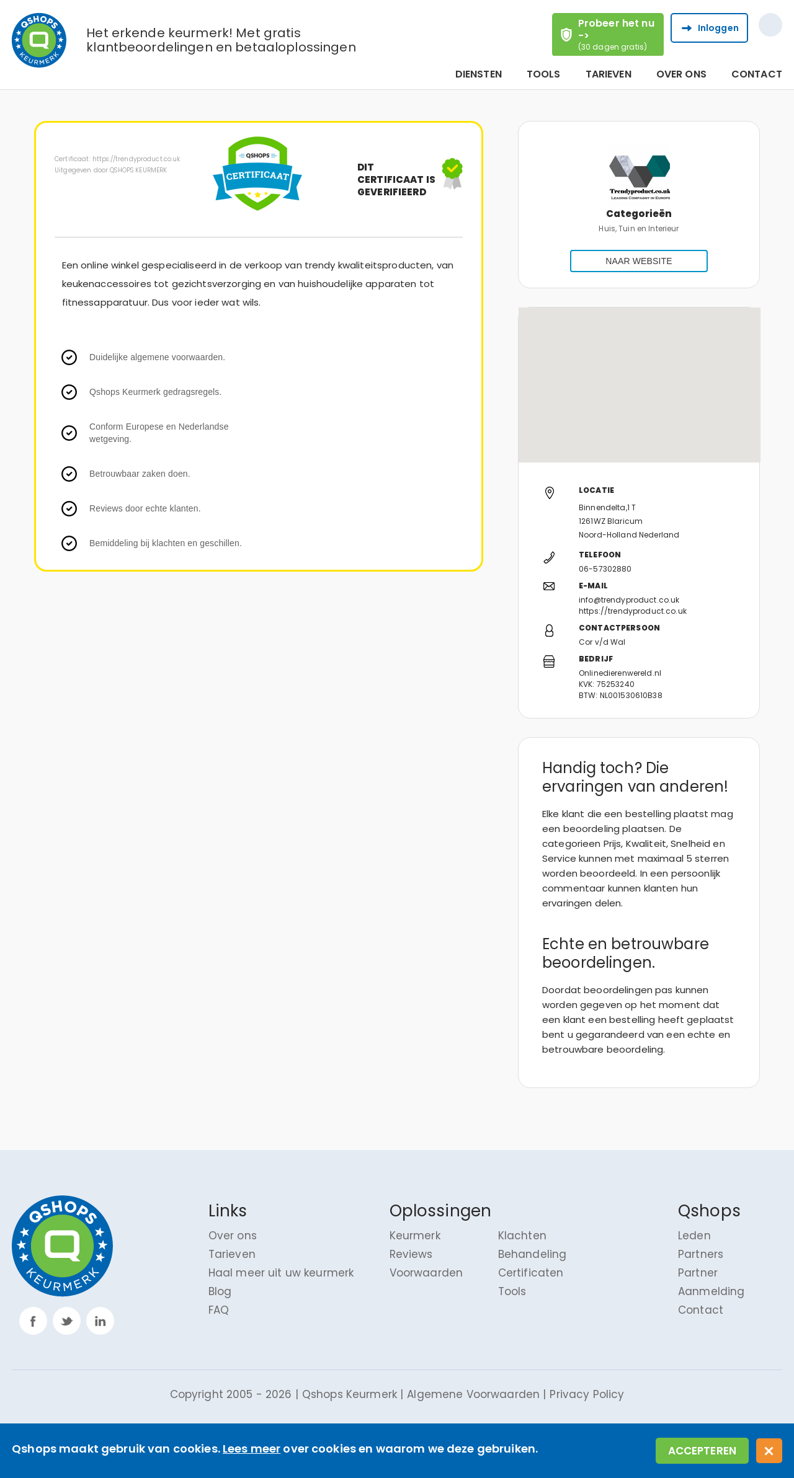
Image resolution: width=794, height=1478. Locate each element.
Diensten (478, 74)
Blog (220, 1291)
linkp (100, 1321)
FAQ (218, 1310)
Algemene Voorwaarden (473, 1394)
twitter (67, 1321)
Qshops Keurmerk (349, 1394)
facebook (33, 1321)
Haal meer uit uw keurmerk (281, 1272)
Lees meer (251, 1448)
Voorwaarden (426, 1272)
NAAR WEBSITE (638, 261)
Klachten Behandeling (532, 1245)
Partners (700, 1254)
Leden (694, 1235)
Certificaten (531, 1272)
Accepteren (702, 1450)
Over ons (681, 74)
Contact (756, 74)
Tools (544, 74)
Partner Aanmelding (711, 1282)
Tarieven (608, 74)
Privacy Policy (587, 1394)
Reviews (411, 1254)
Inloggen (718, 28)
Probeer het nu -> (620, 34)
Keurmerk (415, 1235)
